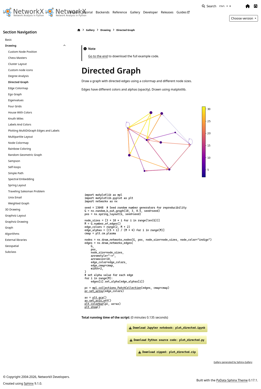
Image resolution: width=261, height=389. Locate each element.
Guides (181, 12)
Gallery (135, 12)
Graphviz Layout (15, 215)
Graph (9, 227)
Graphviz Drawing (16, 221)
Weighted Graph (18, 203)
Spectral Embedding (21, 179)
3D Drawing (12, 209)
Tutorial (87, 12)
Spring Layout (17, 185)
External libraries (16, 240)
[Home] (77, 30)
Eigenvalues (16, 100)
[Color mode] (239, 6)
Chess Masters (17, 58)
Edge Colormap (18, 88)
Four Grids (15, 106)
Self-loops (14, 167)
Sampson (14, 161)
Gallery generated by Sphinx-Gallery (232, 362)
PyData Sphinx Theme (232, 380)
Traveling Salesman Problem (26, 191)
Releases (167, 12)
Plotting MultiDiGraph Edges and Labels (33, 130)
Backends (103, 12)
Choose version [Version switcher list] (242, 18)
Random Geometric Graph (25, 155)
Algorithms (12, 233)
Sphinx (29, 383)
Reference (120, 12)
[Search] (217, 6)
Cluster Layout (17, 64)
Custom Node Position (22, 51)
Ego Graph (15, 94)
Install (74, 12)
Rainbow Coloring (19, 148)
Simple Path (15, 173)
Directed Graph (18, 82)
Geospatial (12, 246)
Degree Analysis (18, 76)
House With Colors (20, 112)
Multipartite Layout (20, 136)
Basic (8, 39)
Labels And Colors (19, 124)
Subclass (10, 252)
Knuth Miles (15, 118)
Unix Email (15, 197)
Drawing (10, 45)
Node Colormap (18, 143)
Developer (150, 12)
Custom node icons (20, 70)
